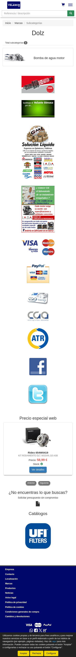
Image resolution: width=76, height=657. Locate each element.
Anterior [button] (31, 483)
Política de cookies (14, 607)
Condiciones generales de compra (22, 612)
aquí (54, 641)
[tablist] (38, 454)
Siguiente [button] (44, 483)
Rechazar (36, 653)
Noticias (9, 593)
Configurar (51, 653)
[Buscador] (34, 13)
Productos (10, 588)
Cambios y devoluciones (17, 616)
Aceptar (23, 653)
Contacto (9, 574)
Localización (11, 579)
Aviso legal (10, 597)
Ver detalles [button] (38, 469)
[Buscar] (70, 13)
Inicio (8, 23)
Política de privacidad (16, 602)
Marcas (19, 23)
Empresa (9, 569)
